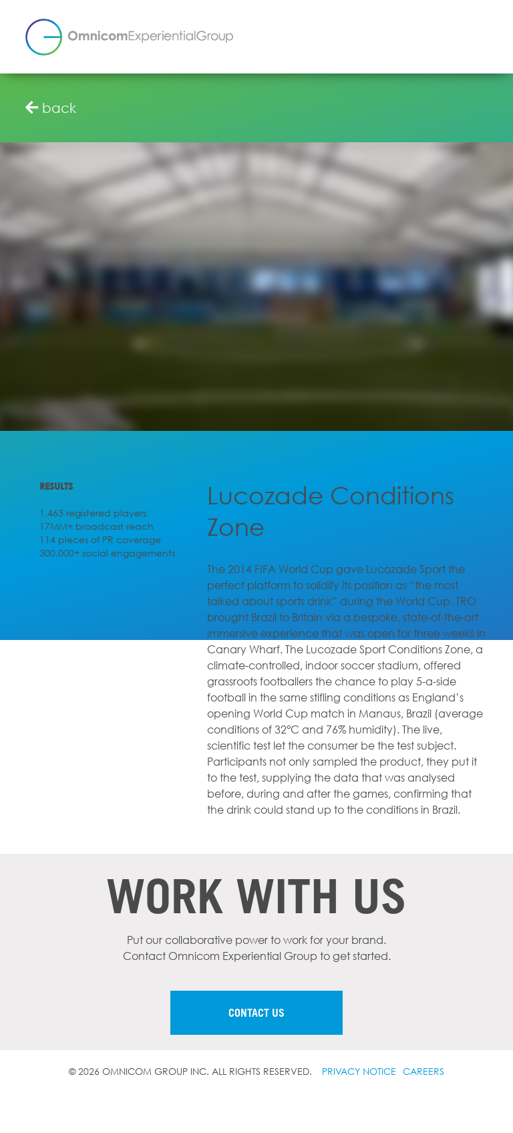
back (50, 108)
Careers (423, 1071)
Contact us (256, 1012)
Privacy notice (359, 1071)
